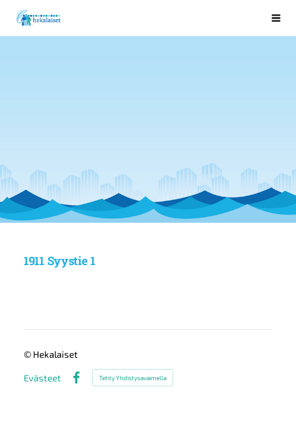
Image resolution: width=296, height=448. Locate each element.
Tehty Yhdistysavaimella (132, 377)
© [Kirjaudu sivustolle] (28, 354)
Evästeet (42, 378)
